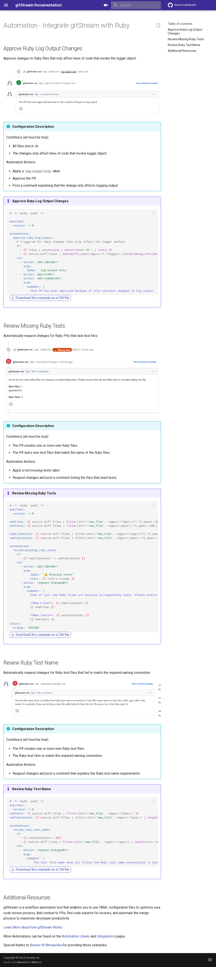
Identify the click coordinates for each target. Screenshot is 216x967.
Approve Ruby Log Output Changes (185, 31)
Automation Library (76, 936)
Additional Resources (182, 50)
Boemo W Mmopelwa (46, 945)
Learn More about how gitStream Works (33, 927)
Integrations (106, 936)
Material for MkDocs (29, 962)
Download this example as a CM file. (40, 298)
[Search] (136, 5)
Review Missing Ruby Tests (186, 39)
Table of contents (180, 23)
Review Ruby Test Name (184, 45)
